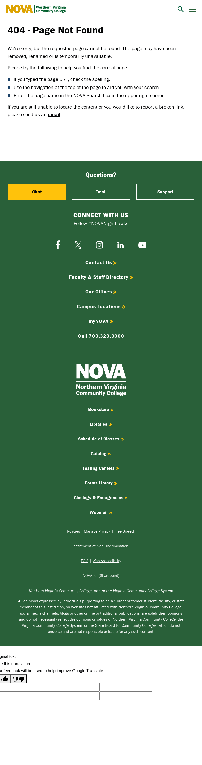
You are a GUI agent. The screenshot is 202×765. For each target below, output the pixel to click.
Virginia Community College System (143, 590)
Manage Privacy (97, 531)
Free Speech (124, 531)
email (54, 114)
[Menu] (192, 9)
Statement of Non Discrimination (101, 545)
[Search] (181, 9)
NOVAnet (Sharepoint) (101, 575)
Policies (73, 531)
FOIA (84, 560)
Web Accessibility (107, 560)
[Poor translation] (18, 678)
